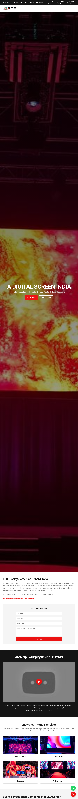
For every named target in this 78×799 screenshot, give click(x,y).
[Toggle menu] (73, 9)
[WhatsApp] (73, 788)
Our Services (46, 298)
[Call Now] (73, 794)
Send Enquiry (39, 639)
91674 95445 (29, 599)
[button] (39, 682)
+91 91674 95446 (60, 2)
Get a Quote (31, 297)
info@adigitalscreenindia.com (12, 2)
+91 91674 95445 (50, 2)
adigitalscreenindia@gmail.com (35, 2)
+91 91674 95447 (71, 2)
